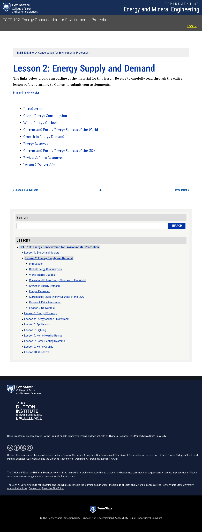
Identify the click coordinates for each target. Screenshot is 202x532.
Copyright (157, 518)
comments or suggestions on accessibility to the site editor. (44, 476)
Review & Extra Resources (43, 157)
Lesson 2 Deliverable (39, 164)
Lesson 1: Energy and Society (41, 252)
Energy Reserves (35, 143)
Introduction (33, 108)
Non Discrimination (102, 518)
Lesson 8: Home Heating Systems (44, 341)
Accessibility (121, 518)
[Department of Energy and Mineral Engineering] (161, 7)
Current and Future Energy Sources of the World (60, 129)
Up (100, 190)
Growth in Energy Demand (43, 136)
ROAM (113, 458)
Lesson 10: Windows (36, 352)
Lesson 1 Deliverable (25, 190)
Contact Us (35, 488)
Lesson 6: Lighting (35, 330)
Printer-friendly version (26, 92)
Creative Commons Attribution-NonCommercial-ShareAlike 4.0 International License (108, 455)
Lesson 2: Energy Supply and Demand (49, 258)
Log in (192, 26)
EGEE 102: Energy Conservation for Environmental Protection (56, 19)
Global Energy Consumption (45, 115)
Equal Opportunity (140, 518)
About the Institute (17, 488)
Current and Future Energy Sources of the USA (59, 150)
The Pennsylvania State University (61, 518)
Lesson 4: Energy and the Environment (46, 319)
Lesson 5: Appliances (37, 324)
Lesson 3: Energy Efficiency (40, 313)
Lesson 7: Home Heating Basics (43, 335)
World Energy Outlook (40, 122)
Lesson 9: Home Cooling (38, 346)
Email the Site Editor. (53, 488)
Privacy (86, 518)
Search (176, 225)
